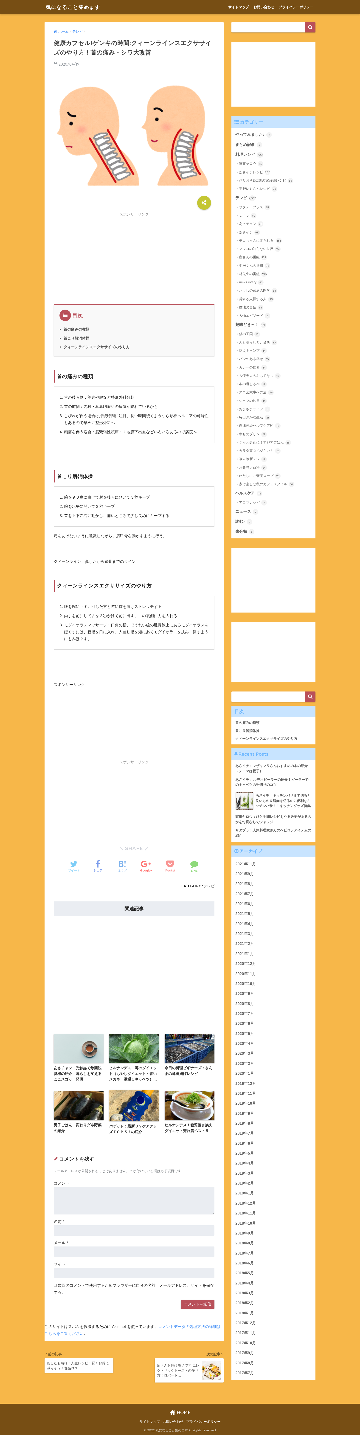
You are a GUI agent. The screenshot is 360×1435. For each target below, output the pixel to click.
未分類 (244, 531)
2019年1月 (244, 1193)
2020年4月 (244, 1043)
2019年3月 (244, 1173)
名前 (59, 1222)
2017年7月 (244, 1373)
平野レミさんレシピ (258, 189)
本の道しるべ (253, 384)
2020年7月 (244, 1013)
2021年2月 (244, 943)
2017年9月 (244, 1353)
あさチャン (251, 224)
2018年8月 (244, 1243)
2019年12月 (245, 1083)
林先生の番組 (253, 274)
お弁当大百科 (253, 468)
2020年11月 (245, 974)
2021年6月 (244, 904)
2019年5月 (244, 1153)
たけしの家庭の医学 (258, 290)
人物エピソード (254, 316)
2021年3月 (244, 934)
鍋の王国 (249, 334)
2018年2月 (244, 1303)
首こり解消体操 (76, 338)
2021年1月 (244, 954)
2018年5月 (244, 1273)
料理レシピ (249, 155)
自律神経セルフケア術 (260, 426)
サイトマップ (238, 7)
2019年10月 (245, 1103)
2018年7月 (244, 1253)
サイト (59, 1264)
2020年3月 (244, 1053)
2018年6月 (244, 1263)
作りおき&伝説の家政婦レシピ (266, 180)
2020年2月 (244, 1063)
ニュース (246, 512)
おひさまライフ (254, 409)
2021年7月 (244, 894)
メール (61, 1243)
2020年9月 (244, 993)
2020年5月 (244, 1033)
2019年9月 (244, 1113)
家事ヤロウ (251, 164)
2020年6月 (244, 1023)
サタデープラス (254, 207)
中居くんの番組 (254, 266)
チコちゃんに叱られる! (260, 241)
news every (251, 282)
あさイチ (249, 232)
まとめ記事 (248, 145)
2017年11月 (245, 1333)
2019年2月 (244, 1183)
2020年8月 (244, 1004)
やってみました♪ (253, 135)
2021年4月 (244, 924)
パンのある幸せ (254, 359)
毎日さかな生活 (254, 417)
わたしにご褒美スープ (260, 476)
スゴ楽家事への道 (256, 392)
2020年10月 (245, 984)
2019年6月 (244, 1143)
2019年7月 (244, 1133)
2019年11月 (245, 1093)
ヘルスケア (248, 493)
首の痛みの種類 (76, 329)
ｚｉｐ (247, 215)
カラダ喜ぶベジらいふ (260, 451)
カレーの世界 (253, 367)
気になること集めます (74, 7)
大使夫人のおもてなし (260, 376)
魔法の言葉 (251, 307)
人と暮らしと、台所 (258, 342)
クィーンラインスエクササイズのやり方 (97, 347)
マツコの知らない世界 (260, 249)
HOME (180, 1412)
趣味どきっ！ (250, 325)
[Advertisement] (134, 251)
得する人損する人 (256, 299)
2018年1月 (244, 1313)
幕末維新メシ (253, 459)
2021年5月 (244, 914)
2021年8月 (244, 884)
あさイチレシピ (254, 172)
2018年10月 (245, 1223)
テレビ (208, 886)
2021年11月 (245, 864)
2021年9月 (244, 874)
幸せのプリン (253, 434)
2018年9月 (244, 1233)
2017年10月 (245, 1343)
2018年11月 (245, 1213)
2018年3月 (244, 1293)
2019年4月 (244, 1163)
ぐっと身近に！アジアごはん (265, 442)
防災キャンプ (253, 351)
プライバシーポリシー (296, 7)
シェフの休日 (253, 401)
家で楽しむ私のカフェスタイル (266, 484)
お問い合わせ (263, 7)
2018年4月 (244, 1283)
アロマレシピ (253, 502)
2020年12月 (245, 964)
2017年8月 (244, 1363)
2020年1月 (244, 1073)
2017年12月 (245, 1323)
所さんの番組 (253, 257)
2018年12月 (245, 1203)
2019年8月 (244, 1123)
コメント (61, 1183)
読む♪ (243, 522)
